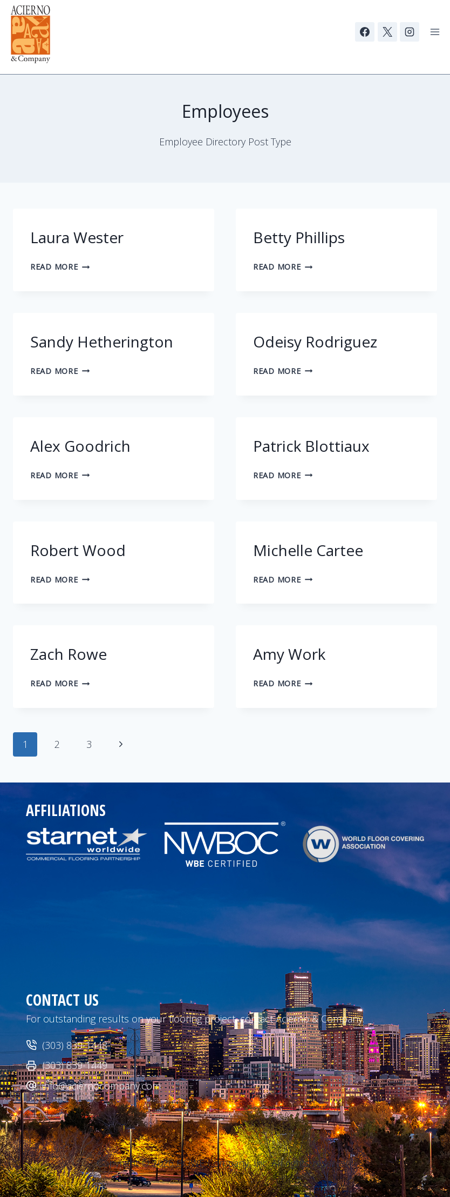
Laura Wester (77, 237)
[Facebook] (364, 32)
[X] (387, 32)
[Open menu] (435, 31)
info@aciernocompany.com (101, 1085)
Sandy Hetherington (101, 341)
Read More (60, 267)
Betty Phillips (299, 237)
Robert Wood (78, 550)
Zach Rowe (68, 654)
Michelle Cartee (308, 550)
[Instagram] (409, 32)
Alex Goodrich (80, 446)
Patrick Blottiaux (313, 446)
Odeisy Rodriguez (317, 341)
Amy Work (289, 654)
